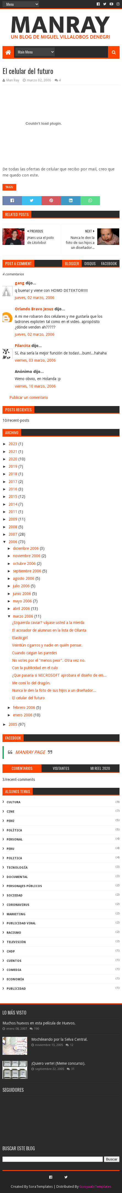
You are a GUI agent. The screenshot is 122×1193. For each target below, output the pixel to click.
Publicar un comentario (28, 397)
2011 (13, 511)
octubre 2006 (25, 563)
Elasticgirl (20, 638)
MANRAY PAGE (30, 752)
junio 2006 (22, 593)
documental (17, 877)
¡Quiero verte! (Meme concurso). (58, 1063)
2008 (13, 527)
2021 (13, 451)
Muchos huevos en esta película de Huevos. (39, 1023)
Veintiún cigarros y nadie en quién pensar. (47, 645)
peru (10, 849)
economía (15, 979)
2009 (13, 519)
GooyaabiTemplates (95, 1186)
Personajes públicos (24, 886)
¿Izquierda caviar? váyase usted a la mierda (48, 622)
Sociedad (15, 895)
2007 (13, 534)
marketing (16, 914)
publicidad (16, 989)
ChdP (11, 951)
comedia (14, 970)
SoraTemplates (41, 1186)
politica (14, 858)
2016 (13, 489)
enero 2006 (23, 715)
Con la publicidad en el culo (35, 668)
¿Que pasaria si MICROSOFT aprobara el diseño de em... (59, 675)
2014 (13, 504)
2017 (13, 481)
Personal (15, 839)
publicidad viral (21, 923)
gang (19, 283)
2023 (13, 444)
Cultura (13, 802)
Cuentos (14, 961)
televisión (16, 942)
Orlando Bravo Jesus (34, 309)
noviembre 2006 (27, 556)
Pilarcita (22, 345)
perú (10, 821)
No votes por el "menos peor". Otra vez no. (48, 660)
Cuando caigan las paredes (34, 653)
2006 (13, 542)
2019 (13, 466)
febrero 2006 (24, 707)
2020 (13, 459)
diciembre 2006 (26, 548)
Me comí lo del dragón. (31, 683)
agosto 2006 (24, 578)
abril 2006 (22, 608)
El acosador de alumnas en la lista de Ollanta (49, 630)
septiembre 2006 (27, 571)
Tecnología (17, 867)
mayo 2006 (23, 601)
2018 (13, 474)
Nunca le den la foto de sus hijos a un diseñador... (54, 690)
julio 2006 (22, 586)
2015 (13, 496)
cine (10, 811)
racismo (14, 933)
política (14, 830)
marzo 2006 (23, 616)
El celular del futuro (28, 698)
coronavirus (18, 905)
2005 (13, 724)
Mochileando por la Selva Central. (59, 1039)
